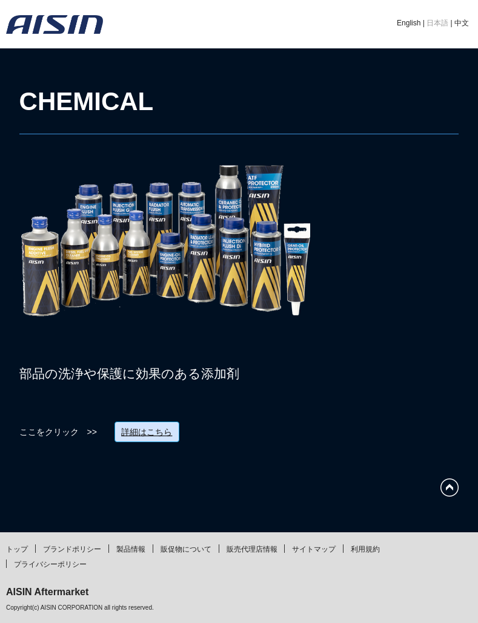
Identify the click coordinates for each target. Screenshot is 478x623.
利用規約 (365, 549)
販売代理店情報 (252, 549)
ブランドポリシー (72, 549)
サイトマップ (314, 549)
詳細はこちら (146, 432)
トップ (17, 549)
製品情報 (130, 549)
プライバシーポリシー (50, 564)
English (408, 23)
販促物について (186, 549)
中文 (461, 23)
